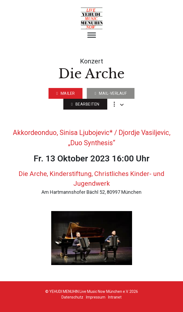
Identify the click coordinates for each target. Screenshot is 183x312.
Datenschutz (72, 297)
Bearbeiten (85, 104)
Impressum (95, 297)
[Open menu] (92, 35)
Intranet (115, 297)
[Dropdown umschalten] (122, 105)
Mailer (65, 93)
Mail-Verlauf (111, 93)
